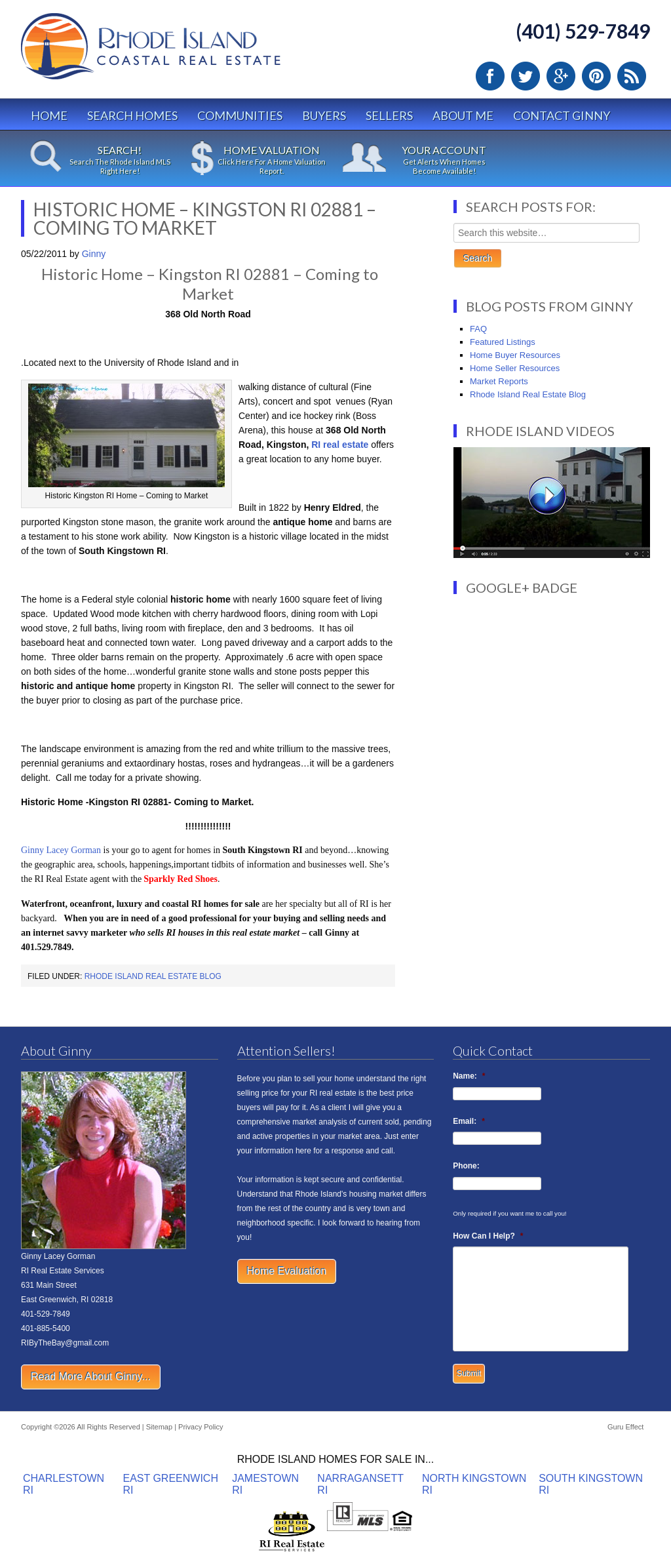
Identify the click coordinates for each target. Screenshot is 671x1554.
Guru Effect (625, 1427)
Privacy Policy (200, 1427)
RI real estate (339, 444)
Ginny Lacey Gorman (61, 850)
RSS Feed (631, 76)
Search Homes (132, 115)
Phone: (466, 1165)
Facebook (490, 76)
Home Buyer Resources (515, 355)
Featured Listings (502, 342)
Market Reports (499, 381)
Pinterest (596, 76)
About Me (462, 115)
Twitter (525, 76)
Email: (469, 1121)
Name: (469, 1076)
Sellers (389, 115)
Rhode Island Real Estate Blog (153, 976)
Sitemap (159, 1427)
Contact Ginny (561, 115)
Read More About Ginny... (91, 1376)
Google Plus (560, 76)
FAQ (478, 329)
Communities (239, 115)
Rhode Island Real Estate (178, 52)
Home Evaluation (287, 1271)
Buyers (324, 115)
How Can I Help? (488, 1236)
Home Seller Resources (515, 368)
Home (49, 115)
